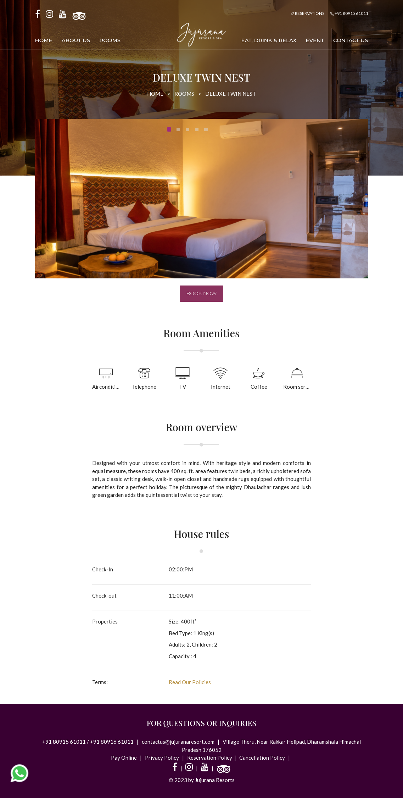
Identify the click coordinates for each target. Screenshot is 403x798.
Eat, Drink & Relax (269, 40)
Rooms (110, 40)
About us (76, 40)
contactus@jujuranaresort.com (179, 741)
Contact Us (350, 40)
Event (315, 40)
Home (43, 40)
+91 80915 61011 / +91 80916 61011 (88, 741)
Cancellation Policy (262, 757)
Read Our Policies (190, 682)
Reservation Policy (209, 757)
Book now (201, 293)
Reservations (307, 13)
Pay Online (124, 757)
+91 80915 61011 (349, 13)
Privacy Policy (162, 757)
